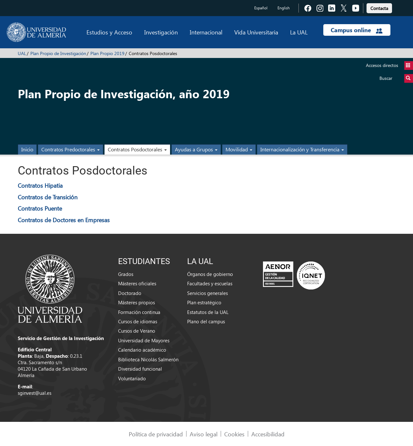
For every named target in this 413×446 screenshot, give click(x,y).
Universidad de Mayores (143, 340)
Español (260, 7)
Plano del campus (206, 321)
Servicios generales (207, 293)
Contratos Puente (40, 208)
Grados (125, 274)
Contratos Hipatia (40, 185)
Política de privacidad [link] (156, 434)
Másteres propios (136, 302)
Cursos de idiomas (137, 321)
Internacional (206, 32)
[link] (379, 7)
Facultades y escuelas (209, 283)
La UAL (298, 32)
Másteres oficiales (137, 283)
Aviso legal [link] (203, 434)
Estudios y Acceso (109, 32)
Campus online (357, 30)
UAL (22, 53)
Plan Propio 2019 (107, 53)
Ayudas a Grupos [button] (196, 149)
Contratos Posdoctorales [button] (137, 149)
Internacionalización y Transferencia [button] (302, 149)
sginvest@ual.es (34, 393)
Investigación (161, 32)
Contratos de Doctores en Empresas (64, 220)
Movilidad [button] (239, 149)
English (283, 7)
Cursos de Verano (136, 330)
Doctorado (129, 293)
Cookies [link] (234, 434)
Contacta (379, 8)
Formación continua (139, 312)
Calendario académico (142, 349)
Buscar (396, 78)
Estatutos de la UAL (207, 312)
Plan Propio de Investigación (58, 53)
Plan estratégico (204, 302)
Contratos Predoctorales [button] (70, 149)
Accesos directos (389, 65)
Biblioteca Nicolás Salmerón (148, 359)
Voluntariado (132, 378)
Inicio (27, 149)
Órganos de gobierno (210, 274)
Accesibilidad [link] (268, 434)
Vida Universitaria (256, 32)
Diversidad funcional (140, 368)
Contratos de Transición (47, 197)
